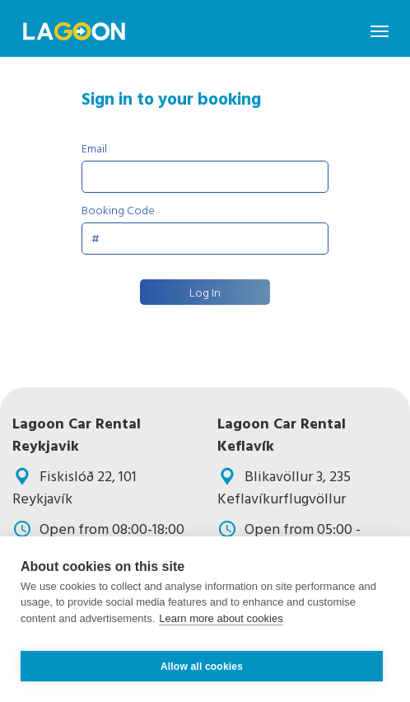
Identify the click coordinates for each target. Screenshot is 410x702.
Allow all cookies (202, 666)
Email (94, 148)
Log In (205, 292)
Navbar (74, 31)
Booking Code (118, 209)
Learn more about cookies (220, 618)
